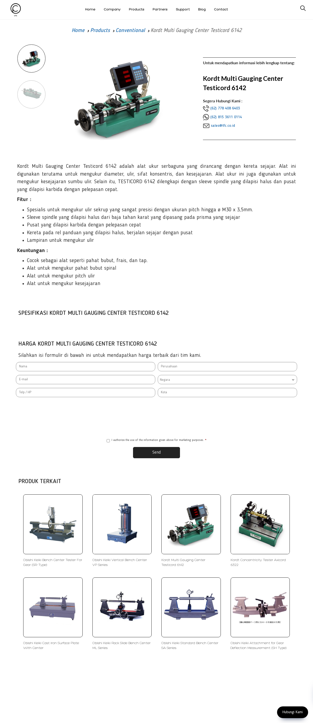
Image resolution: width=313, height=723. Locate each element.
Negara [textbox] (165, 380)
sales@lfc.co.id (223, 126)
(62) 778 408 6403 (225, 108)
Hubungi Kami (292, 712)
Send (156, 452)
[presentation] (156, 417)
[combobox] (227, 379)
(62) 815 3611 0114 (226, 117)
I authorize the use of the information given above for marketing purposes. (156, 440)
